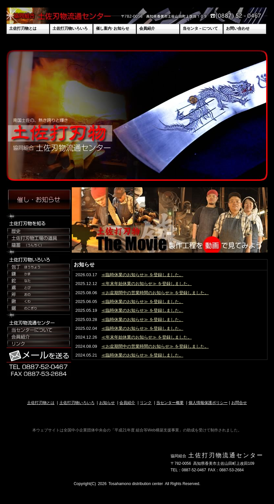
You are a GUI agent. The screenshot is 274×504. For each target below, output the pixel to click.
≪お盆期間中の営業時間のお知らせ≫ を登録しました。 (155, 292)
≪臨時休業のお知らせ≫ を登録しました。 (142, 274)
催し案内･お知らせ (112, 28)
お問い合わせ (238, 28)
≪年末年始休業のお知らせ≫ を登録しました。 (146, 283)
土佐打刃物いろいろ (70, 28)
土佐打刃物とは (23, 28)
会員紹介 (147, 28)
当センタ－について (200, 28)
